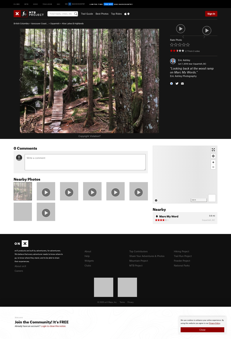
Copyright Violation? (89, 136)
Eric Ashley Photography (183, 76)
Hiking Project (181, 251)
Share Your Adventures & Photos (146, 256)
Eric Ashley (184, 60)
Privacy (131, 302)
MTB (27, 4)
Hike (35, 4)
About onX (20, 266)
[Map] (185, 174)
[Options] (212, 198)
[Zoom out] (213, 167)
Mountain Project (138, 260)
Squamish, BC (199, 63)
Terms (122, 302)
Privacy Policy (214, 323)
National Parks (182, 265)
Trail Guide (87, 13)
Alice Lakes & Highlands (73, 23)
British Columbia (21, 23)
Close (202, 329)
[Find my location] (213, 156)
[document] (202, 325)
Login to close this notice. (53, 326)
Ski (58, 4)
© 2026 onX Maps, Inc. (107, 302)
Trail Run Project (183, 256)
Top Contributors (138, 251)
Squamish (55, 23)
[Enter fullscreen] (213, 149)
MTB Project (135, 265)
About (88, 251)
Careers (19, 270)
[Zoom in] (213, 162)
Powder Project (182, 260)
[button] (171, 83)
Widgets (89, 260)
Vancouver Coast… (39, 23)
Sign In (211, 13)
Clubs (88, 265)
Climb (17, 4)
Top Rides (116, 13)
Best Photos (102, 13)
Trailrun (47, 4)
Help (87, 256)
